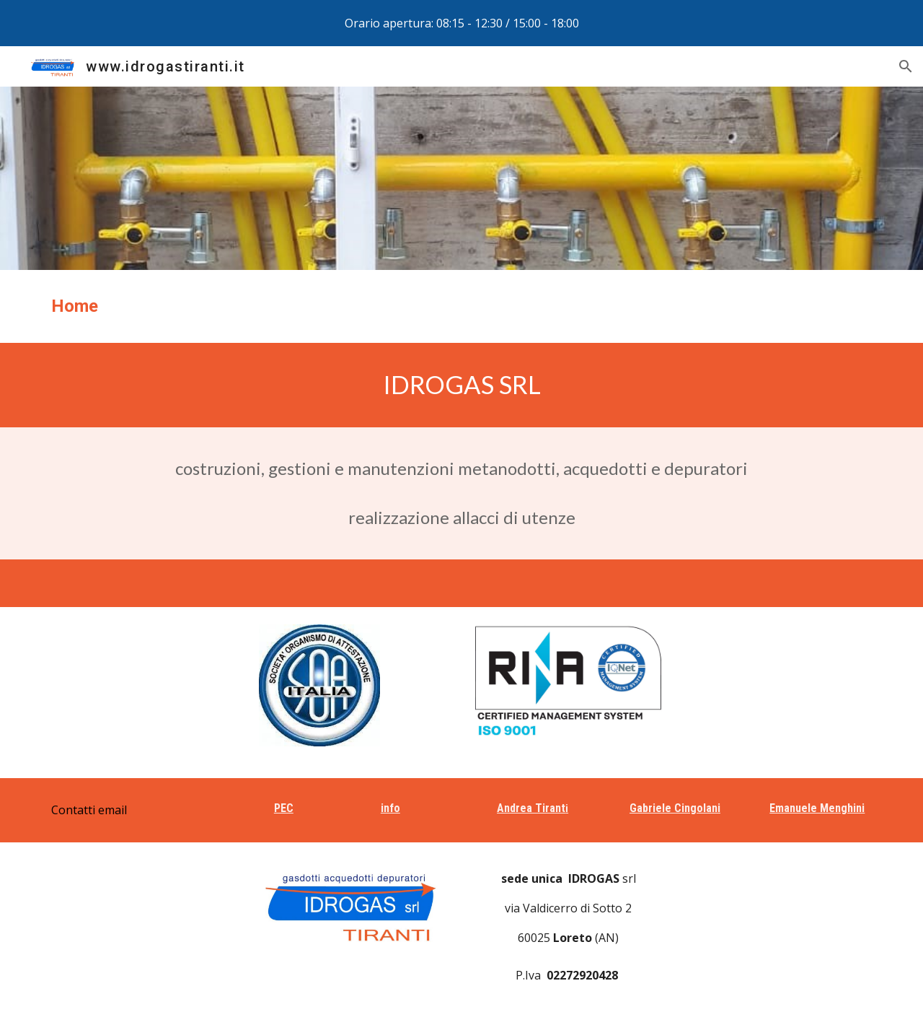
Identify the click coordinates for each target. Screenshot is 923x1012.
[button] (905, 66)
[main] (461, 306)
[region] (461, 23)
